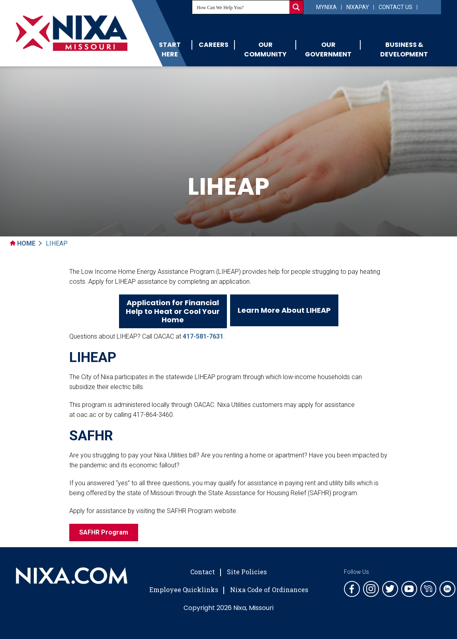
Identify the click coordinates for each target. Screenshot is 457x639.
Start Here (170, 49)
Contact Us (395, 7)
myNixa (326, 7)
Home (22, 243)
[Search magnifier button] (296, 7)
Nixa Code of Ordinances (269, 589)
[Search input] (241, 7)
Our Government (328, 49)
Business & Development (404, 49)
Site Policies (247, 571)
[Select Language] (428, 6)
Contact (202, 571)
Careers (213, 44)
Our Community (265, 49)
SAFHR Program (103, 532)
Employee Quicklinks (183, 589)
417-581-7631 (203, 336)
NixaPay (357, 7)
